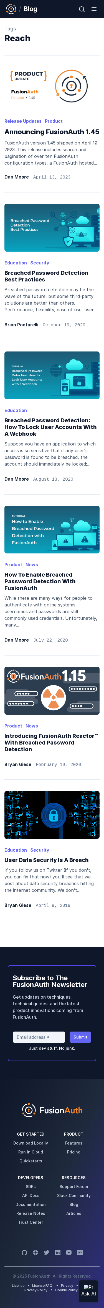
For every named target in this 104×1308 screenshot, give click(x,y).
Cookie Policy (66, 1290)
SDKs (31, 1186)
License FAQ (42, 1285)
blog (74, 1204)
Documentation (31, 1204)
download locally (30, 1143)
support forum (74, 1186)
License (18, 1285)
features (73, 1143)
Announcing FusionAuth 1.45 (51, 132)
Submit (80, 1037)
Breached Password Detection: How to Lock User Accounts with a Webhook (50, 427)
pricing (73, 1152)
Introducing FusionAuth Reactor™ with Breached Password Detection (51, 743)
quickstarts (30, 1160)
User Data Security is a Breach (46, 860)
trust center (30, 1222)
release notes (30, 1213)
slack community (74, 1195)
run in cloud (30, 1152)
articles (73, 1213)
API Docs (30, 1195)
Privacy (67, 1285)
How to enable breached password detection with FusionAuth (40, 581)
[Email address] (39, 1037)
